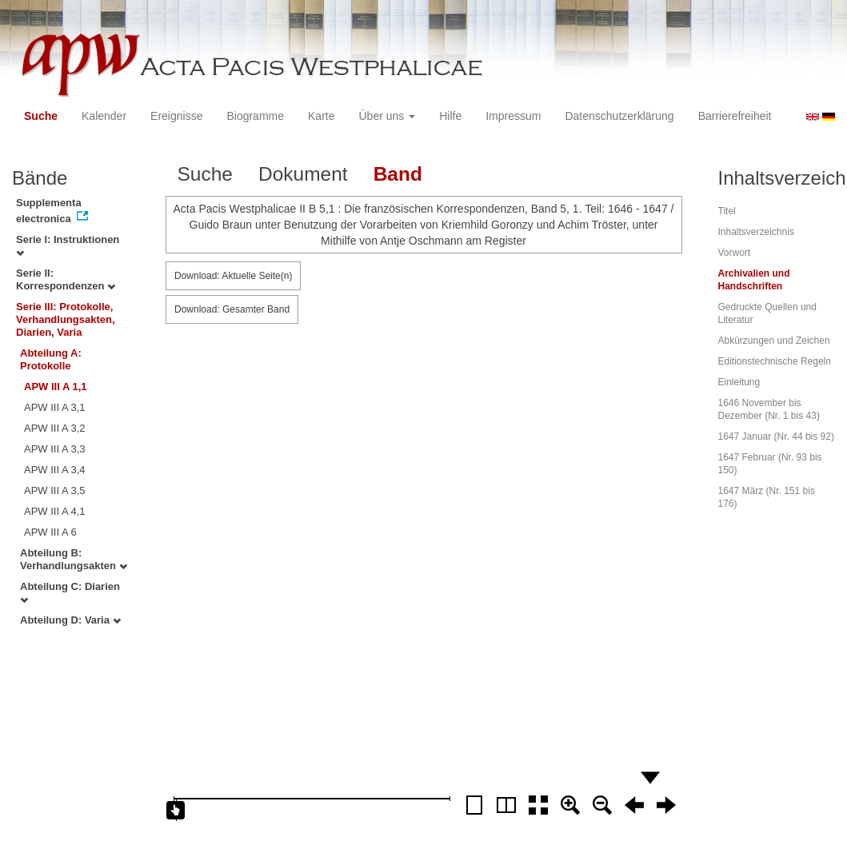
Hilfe (450, 116)
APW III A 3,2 (55, 428)
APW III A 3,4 (55, 470)
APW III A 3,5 (55, 490)
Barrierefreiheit (735, 116)
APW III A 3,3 (55, 449)
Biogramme (255, 116)
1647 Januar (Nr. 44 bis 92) (776, 436)
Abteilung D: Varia (70, 620)
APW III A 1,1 (55, 387)
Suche (41, 116)
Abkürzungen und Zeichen (774, 340)
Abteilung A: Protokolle (51, 359)
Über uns (387, 116)
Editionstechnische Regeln (774, 361)
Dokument (303, 174)
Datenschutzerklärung (619, 116)
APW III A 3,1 (55, 407)
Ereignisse (176, 116)
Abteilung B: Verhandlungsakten (73, 559)
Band (398, 174)
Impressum (513, 116)
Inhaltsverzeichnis (756, 231)
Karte (321, 116)
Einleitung (739, 382)
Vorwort (734, 252)
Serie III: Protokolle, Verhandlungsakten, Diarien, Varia (65, 319)
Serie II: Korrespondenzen (65, 279)
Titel (727, 211)
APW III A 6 (50, 532)
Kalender (104, 116)
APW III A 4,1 (55, 511)
